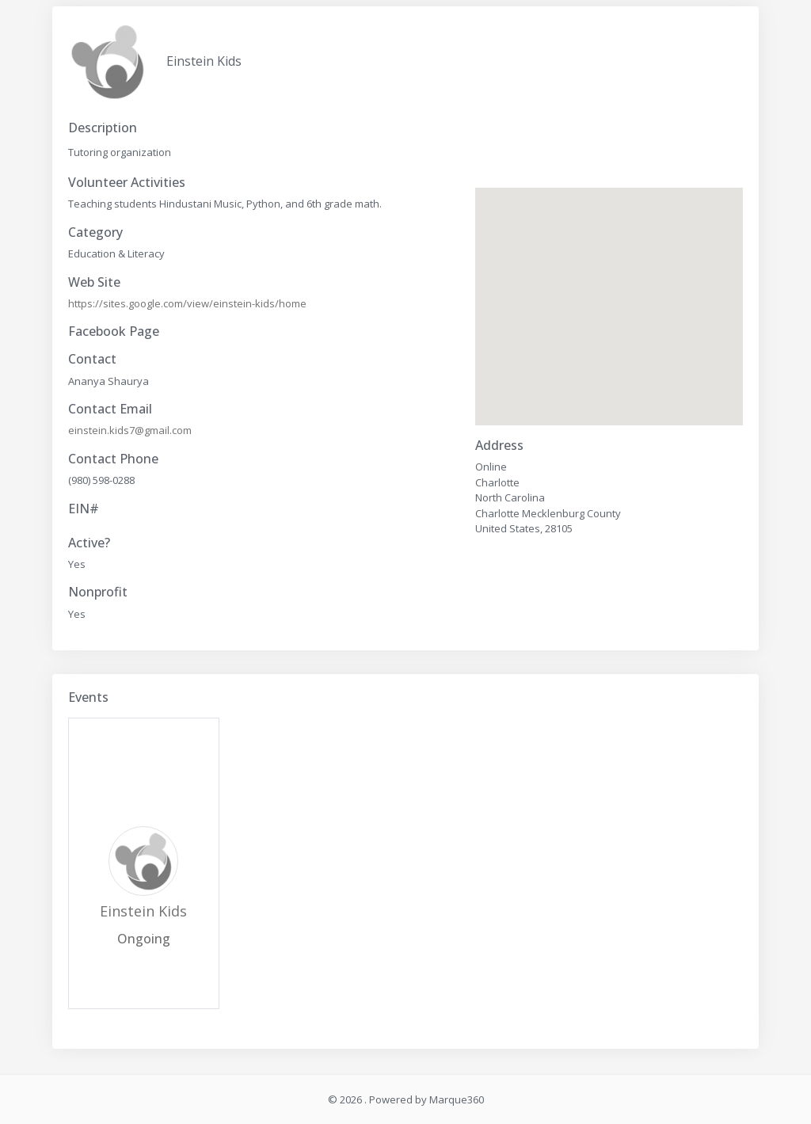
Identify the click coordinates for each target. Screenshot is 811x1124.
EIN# (83, 508)
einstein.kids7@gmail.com (130, 430)
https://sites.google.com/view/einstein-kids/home (187, 303)
